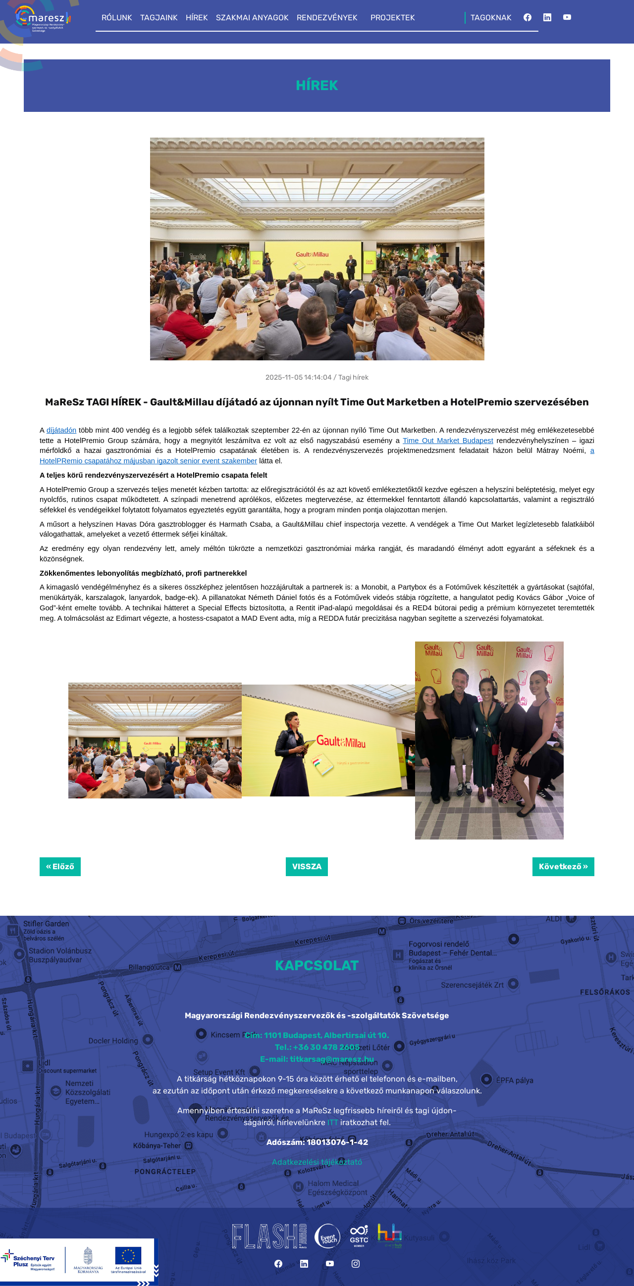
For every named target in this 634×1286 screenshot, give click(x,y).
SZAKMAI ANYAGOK (252, 17)
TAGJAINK (159, 17)
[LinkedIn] (547, 20)
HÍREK (197, 17)
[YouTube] (567, 20)
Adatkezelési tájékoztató (317, 1162)
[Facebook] (527, 20)
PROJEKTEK (392, 17)
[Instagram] (356, 1264)
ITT (332, 1122)
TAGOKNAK (491, 17)
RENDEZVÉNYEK (327, 17)
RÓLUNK (117, 17)
